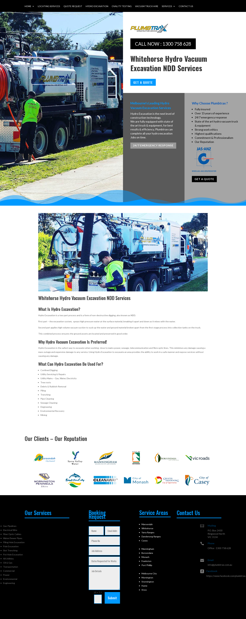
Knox (144, 589)
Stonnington (148, 581)
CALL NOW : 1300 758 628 (163, 44)
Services (167, 6)
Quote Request (73, 6)
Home (28, 6)
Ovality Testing (122, 6)
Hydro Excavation (97, 6)
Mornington (147, 577)
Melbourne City (149, 573)
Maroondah (147, 524)
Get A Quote (143, 82)
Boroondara (147, 553)
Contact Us (186, 6)
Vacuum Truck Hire (146, 6)
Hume (144, 585)
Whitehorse (147, 528)
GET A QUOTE (204, 181)
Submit (112, 597)
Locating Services (49, 6)
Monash (145, 557)
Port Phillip (147, 565)
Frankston (146, 561)
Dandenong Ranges (151, 536)
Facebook (231, 570)
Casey (145, 540)
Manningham (148, 549)
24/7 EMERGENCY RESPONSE (153, 147)
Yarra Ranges (148, 532)
